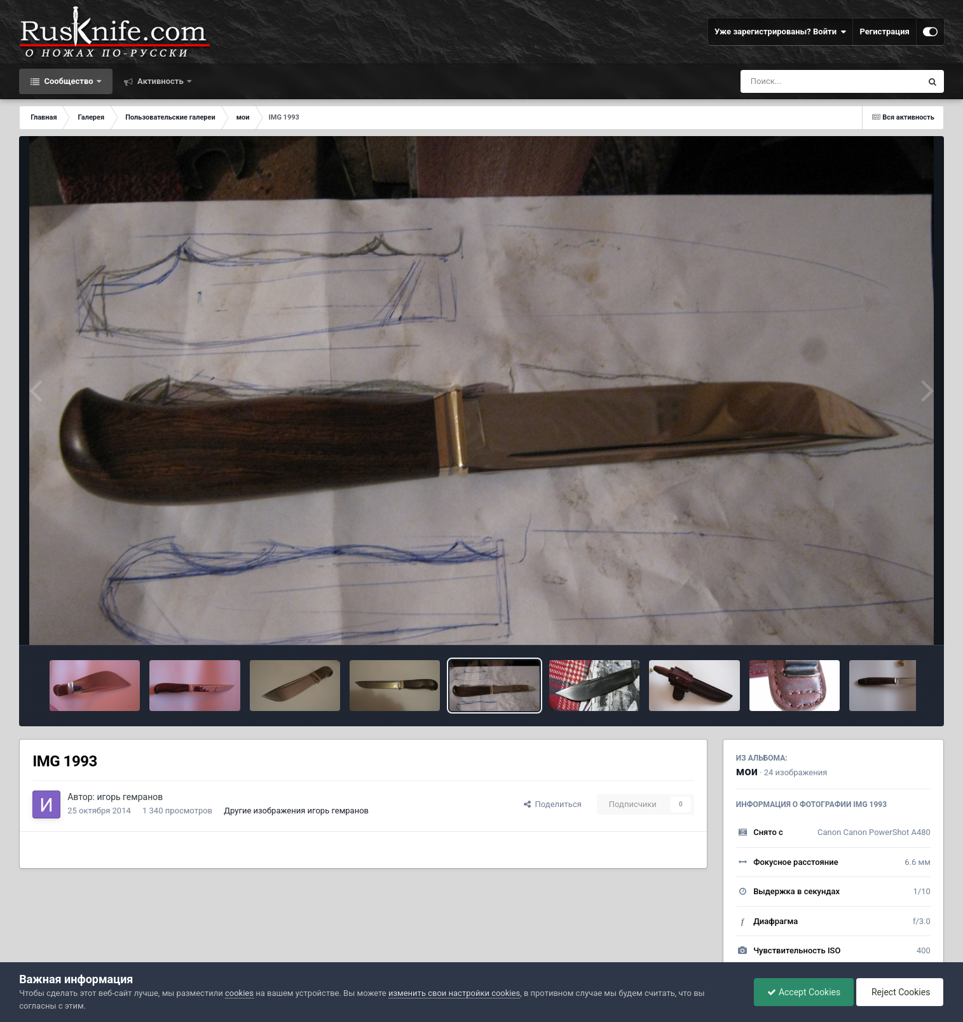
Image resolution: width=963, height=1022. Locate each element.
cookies (239, 993)
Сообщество (68, 81)
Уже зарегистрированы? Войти (780, 31)
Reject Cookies (900, 992)
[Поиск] (808, 81)
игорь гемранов (130, 797)
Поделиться (553, 804)
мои (747, 771)
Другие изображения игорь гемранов (296, 810)
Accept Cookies (803, 992)
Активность (160, 81)
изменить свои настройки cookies (454, 993)
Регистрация (884, 31)
